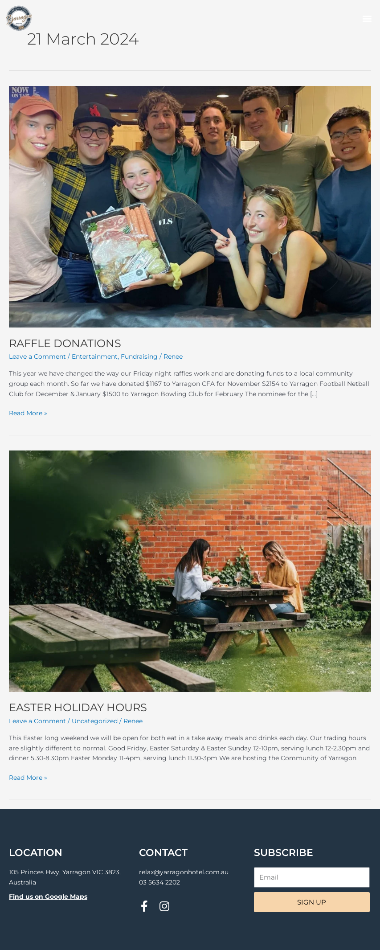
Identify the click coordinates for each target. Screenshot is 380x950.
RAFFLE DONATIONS (65, 343)
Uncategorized (95, 721)
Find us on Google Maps (48, 896)
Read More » (28, 412)
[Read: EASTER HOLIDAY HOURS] (190, 570)
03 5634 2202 (159, 882)
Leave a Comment (37, 356)
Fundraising (139, 356)
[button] (367, 18)
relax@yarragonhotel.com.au (184, 872)
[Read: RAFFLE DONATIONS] (190, 206)
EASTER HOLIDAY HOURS (78, 707)
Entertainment (95, 356)
